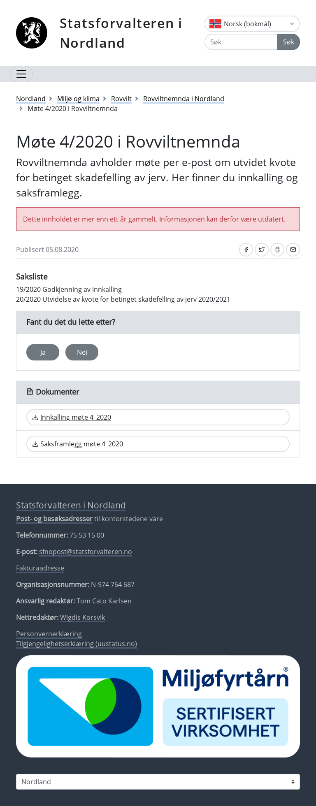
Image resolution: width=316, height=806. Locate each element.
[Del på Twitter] (262, 249)
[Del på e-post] (293, 249)
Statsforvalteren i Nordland (121, 32)
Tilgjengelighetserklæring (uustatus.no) (76, 643)
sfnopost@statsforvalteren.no (85, 551)
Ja (43, 352)
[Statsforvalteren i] (158, 782)
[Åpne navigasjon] (21, 74)
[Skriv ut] (277, 249)
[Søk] (241, 42)
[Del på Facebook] (246, 249)
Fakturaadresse (40, 568)
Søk (288, 41)
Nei (82, 352)
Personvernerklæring (49, 633)
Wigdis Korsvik (82, 617)
